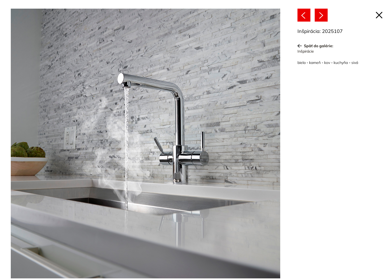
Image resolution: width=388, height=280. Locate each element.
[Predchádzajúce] (303, 15)
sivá (354, 62)
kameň (315, 62)
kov (327, 62)
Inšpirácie (305, 51)
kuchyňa (341, 62)
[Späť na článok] (379, 15)
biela (301, 62)
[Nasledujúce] (321, 15)
